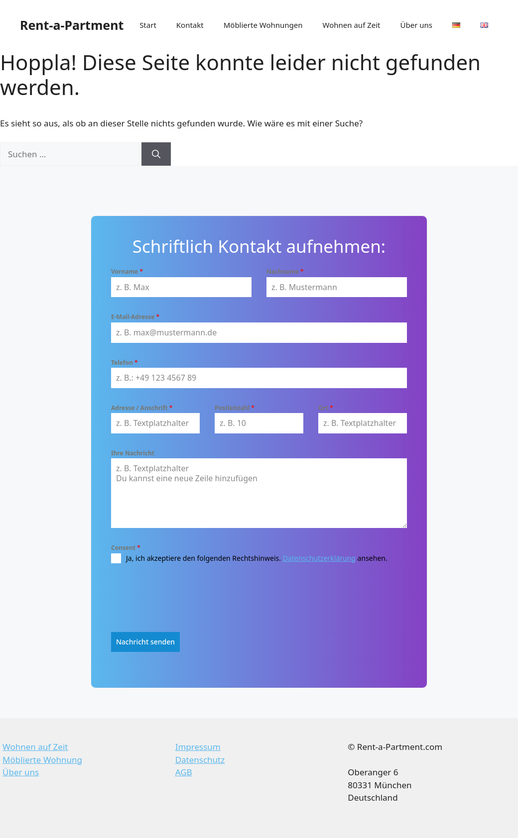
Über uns (416, 25)
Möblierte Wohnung (42, 758)
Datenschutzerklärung (319, 558)
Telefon (124, 362)
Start (147, 25)
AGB (183, 771)
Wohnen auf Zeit (352, 25)
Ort (325, 408)
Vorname (127, 271)
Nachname (284, 271)
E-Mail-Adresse (135, 317)
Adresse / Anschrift (141, 408)
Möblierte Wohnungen (263, 25)
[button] (22, 816)
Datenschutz (200, 758)
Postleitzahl (235, 408)
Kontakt (190, 25)
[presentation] (186, 597)
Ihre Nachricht (132, 453)
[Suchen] (156, 154)
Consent (125, 547)
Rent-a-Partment (72, 24)
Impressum (198, 745)
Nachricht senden (145, 641)
